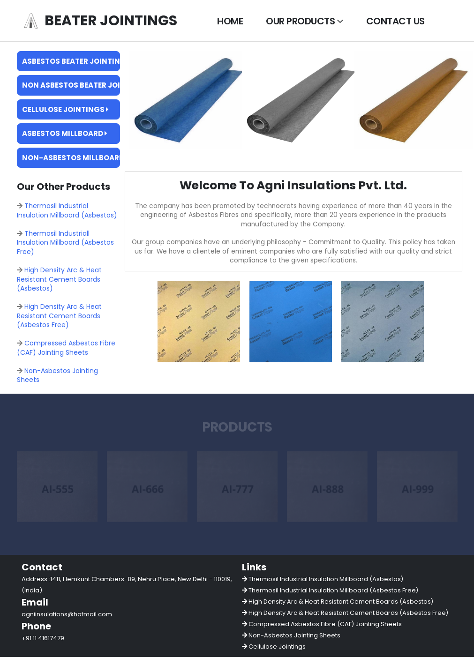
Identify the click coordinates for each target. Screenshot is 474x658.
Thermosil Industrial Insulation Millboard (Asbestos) (67, 211)
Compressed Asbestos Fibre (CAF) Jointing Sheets (66, 348)
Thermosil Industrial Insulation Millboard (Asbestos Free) (333, 591)
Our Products (300, 21)
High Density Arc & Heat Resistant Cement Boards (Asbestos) (59, 279)
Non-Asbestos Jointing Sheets (57, 375)
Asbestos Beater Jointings (71, 61)
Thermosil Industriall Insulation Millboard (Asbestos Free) (65, 242)
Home (230, 21)
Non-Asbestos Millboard (71, 158)
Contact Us (395, 21)
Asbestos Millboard (64, 133)
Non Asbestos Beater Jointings (71, 85)
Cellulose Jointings (65, 109)
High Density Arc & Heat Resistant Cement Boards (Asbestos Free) (59, 316)
